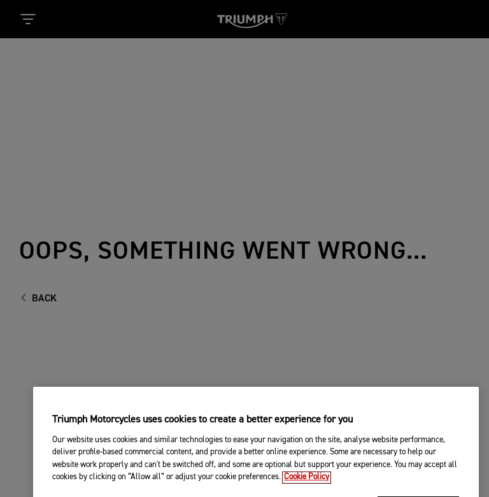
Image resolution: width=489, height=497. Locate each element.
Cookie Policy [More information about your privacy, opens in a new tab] (306, 486)
